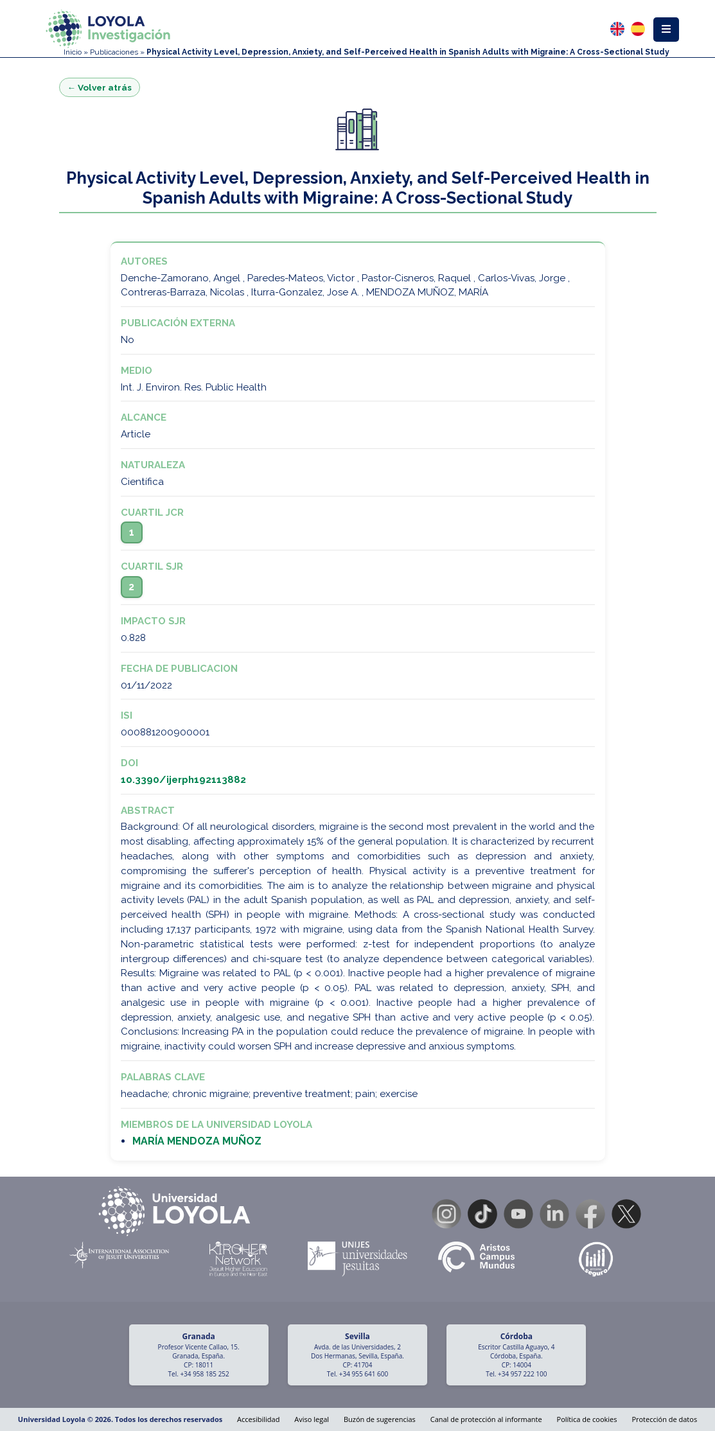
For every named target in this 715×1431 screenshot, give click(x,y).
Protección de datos (664, 1419)
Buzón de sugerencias (380, 1419)
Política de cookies (587, 1419)
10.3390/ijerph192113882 (183, 780)
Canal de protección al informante (486, 1419)
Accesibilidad (258, 1419)
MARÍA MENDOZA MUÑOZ (196, 1141)
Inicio (73, 52)
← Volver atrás (99, 87)
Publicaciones (114, 52)
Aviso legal (311, 1419)
